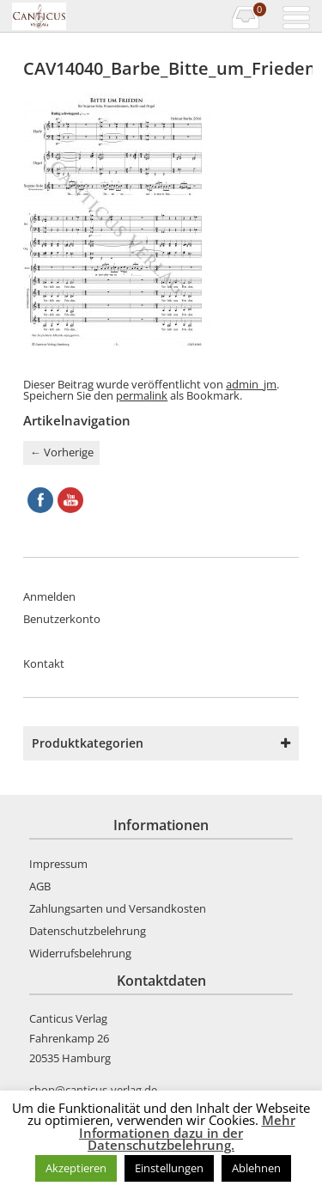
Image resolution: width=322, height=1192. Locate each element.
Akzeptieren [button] (76, 1168)
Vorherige (62, 452)
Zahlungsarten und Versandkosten (117, 908)
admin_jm (251, 384)
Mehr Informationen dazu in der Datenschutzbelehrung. (187, 1132)
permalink (141, 395)
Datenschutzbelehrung (87, 930)
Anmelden (49, 596)
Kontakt (43, 663)
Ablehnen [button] (256, 1168)
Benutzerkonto (61, 619)
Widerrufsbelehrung (80, 953)
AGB (40, 886)
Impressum (58, 863)
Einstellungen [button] (169, 1168)
